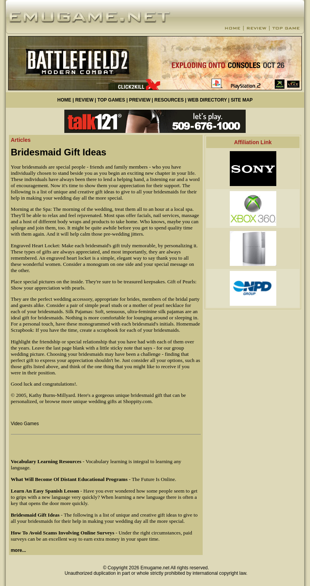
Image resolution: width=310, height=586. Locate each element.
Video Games (25, 423)
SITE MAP (242, 100)
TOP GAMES (111, 100)
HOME (64, 100)
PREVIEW (139, 100)
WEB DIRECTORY (207, 100)
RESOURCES (169, 100)
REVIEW (84, 100)
